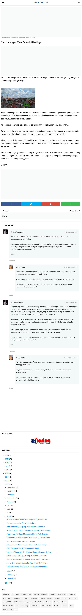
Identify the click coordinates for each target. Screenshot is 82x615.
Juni (9, 509)
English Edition (62, 594)
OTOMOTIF (7, 602)
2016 (7, 583)
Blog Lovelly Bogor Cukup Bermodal (21, 541)
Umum (65, 606)
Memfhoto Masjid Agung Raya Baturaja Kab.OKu (26, 527)
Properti (56, 602)
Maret (9, 571)
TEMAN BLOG (46, 606)
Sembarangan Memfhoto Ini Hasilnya (21, 523)
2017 (7, 484)
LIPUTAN (67, 598)
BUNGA (36, 594)
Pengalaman (28, 602)
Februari (10, 575)
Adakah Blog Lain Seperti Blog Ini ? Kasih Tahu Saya (27, 556)
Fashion (72, 594)
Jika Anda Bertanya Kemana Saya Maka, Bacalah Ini (27, 519)
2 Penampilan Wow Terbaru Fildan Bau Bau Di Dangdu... (28, 545)
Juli (8, 505)
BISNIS (23, 594)
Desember (11, 487)
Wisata (5, 610)
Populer (48, 602)
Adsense (6, 594)
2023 (7, 463)
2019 (7, 477)
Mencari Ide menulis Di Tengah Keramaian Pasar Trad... (28, 559)
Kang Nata (20, 267)
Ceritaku (44, 594)
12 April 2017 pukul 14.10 (70, 302)
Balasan (12, 260)
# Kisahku (6, 211)
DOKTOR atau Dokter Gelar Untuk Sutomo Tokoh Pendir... (29, 530)
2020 (7, 473)
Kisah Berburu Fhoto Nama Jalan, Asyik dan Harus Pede (28, 538)
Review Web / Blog (22, 606)
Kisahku (42, 598)
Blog (29, 594)
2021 (7, 470)
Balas (12, 254)
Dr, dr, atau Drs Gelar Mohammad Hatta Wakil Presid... (27, 534)
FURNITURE (17, 598)
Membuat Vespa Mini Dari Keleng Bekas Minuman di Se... (29, 552)
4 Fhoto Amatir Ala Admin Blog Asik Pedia (23, 548)
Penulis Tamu (39, 602)
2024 (7, 459)
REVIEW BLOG (8, 606)
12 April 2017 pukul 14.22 (70, 358)
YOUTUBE (13, 610)
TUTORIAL (57, 606)
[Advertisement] (41, 22)
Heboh (25, 598)
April (9, 516)
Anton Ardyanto (17, 232)
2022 (7, 466)
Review (64, 602)
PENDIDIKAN (18, 602)
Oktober (10, 495)
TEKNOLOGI (35, 606)
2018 (7, 481)
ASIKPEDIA (15, 594)
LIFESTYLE (58, 598)
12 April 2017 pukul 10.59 (70, 232)
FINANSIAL (7, 598)
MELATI (74, 598)
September (11, 498)
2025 (7, 455)
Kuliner (49, 598)
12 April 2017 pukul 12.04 (70, 267)
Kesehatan (33, 598)
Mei (8, 513)
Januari (10, 578)
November (11, 491)
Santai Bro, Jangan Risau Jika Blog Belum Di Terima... (27, 563)
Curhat (52, 594)
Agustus (10, 502)
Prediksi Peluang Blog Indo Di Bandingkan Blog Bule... (27, 567)
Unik (71, 606)
